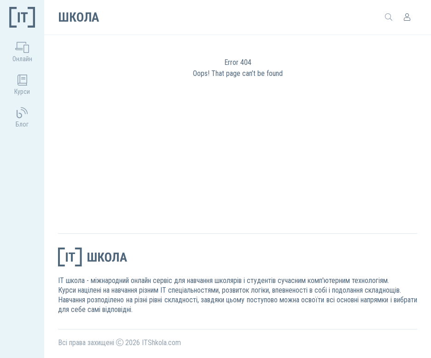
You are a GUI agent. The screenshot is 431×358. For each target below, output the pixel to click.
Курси (22, 85)
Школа (78, 17)
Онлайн (22, 52)
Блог (22, 117)
